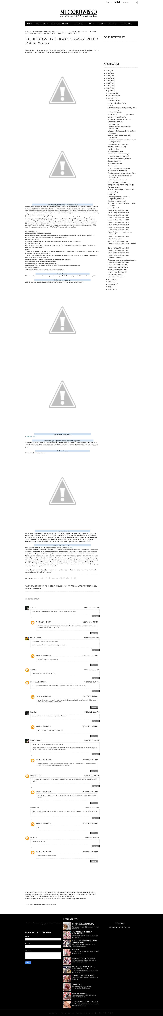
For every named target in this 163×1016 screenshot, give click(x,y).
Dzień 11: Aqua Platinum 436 (118, 255)
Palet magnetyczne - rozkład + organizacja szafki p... (119, 197)
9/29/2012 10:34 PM (90, 823)
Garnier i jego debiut (115, 274)
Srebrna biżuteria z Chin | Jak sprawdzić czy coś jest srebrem (83, 924)
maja (110, 287)
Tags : (28, 586)
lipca (110, 282)
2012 (108, 88)
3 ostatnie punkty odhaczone (118, 144)
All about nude (113, 166)
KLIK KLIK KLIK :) (30, 436)
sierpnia (111, 279)
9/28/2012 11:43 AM (92, 607)
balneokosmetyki (81, 31)
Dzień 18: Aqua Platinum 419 (118, 225)
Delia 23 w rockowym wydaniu (83, 958)
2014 (108, 83)
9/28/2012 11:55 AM (92, 669)
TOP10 (100, 24)
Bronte (110, 105)
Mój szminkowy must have (117, 182)
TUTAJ (70, 547)
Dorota (33, 837)
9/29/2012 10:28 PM (90, 726)
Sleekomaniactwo (114, 161)
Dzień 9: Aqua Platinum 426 (118, 265)
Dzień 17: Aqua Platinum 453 (118, 227)
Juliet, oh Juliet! (113, 208)
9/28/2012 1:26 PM (92, 807)
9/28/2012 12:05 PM (92, 682)
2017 (108, 76)
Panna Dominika (43, 622)
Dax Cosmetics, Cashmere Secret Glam (122, 173)
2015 (108, 81)
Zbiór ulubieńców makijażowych (119, 158)
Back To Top (104, 1013)
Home (29, 24)
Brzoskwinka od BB (115, 239)
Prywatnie (41, 24)
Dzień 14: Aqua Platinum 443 (118, 248)
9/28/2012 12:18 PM (92, 712)
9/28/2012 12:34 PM (92, 775)
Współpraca (126, 24)
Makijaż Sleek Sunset (115, 151)
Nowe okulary (113, 192)
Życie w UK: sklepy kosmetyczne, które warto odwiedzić (83, 967)
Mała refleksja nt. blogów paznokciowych (82, 933)
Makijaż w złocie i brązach (117, 180)
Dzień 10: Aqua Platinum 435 (118, 262)
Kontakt (113, 24)
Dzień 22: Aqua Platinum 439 (118, 215)
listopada (111, 93)
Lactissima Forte (114, 124)
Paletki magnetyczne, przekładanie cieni (122, 260)
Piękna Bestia (36, 740)
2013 (108, 86)
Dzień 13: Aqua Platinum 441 (118, 250)
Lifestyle (79, 24)
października (112, 95)
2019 (108, 71)
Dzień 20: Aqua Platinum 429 (118, 220)
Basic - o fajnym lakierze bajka (119, 168)
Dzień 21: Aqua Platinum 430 (118, 217)
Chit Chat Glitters (114, 100)
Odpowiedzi (36, 618)
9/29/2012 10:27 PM (90, 696)
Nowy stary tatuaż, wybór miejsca (85, 1002)
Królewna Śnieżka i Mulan (117, 103)
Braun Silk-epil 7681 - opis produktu (121, 114)
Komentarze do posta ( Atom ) (45, 904)
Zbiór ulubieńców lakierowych (119, 154)
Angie (33, 607)
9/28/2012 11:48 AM (90, 622)
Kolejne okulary (113, 149)
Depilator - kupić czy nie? (117, 201)
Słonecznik (35, 638)
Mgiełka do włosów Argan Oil (83, 975)
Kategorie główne (60, 24)
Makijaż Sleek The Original (117, 170)
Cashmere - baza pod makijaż (118, 156)
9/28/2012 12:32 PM (92, 740)
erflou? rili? (112, 194)
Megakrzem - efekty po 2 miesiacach (121, 189)
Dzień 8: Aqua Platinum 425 (118, 267)
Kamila (33, 712)
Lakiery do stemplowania (117, 117)
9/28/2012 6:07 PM (92, 837)
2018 (108, 73)
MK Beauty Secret (38, 682)
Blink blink (76, 949)
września (111, 98)
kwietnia (111, 289)
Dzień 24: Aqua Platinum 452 (118, 210)
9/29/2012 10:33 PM (90, 760)
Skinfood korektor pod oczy (118, 241)
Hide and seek (77, 984)
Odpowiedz (96, 616)
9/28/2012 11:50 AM (90, 655)
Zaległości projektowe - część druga (121, 185)
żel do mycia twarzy (72, 33)
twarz (40, 33)
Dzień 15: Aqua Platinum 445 (118, 236)
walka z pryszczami (53, 33)
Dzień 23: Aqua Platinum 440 (118, 213)
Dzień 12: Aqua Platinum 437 (118, 253)
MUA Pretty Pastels (115, 163)
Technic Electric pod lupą (117, 147)
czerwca (111, 284)
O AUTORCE (119, 923)
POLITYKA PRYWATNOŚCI (119, 927)
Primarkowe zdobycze (116, 277)
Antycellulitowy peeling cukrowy (119, 119)
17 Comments (66, 31)
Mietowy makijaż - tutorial (117, 272)
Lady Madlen (36, 775)
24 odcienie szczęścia (115, 122)
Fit (90, 24)
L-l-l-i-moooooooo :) (115, 257)
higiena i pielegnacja (58, 586)
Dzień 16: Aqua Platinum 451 (118, 229)
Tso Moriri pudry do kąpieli (117, 269)
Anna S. (33, 669)
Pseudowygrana (113, 187)
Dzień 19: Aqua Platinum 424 (118, 222)
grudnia (111, 90)
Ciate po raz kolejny (79, 993)
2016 (108, 78)
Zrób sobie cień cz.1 (115, 112)
